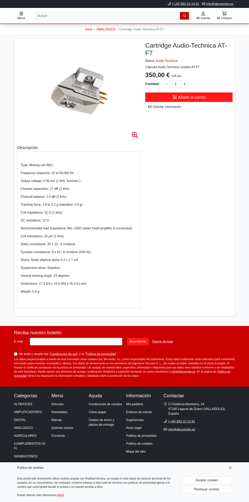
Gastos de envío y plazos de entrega (101, 422)
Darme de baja (162, 341)
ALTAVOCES (23, 404)
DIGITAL (20, 420)
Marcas (56, 420)
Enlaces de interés (139, 412)
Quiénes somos (62, 428)
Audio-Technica (166, 61)
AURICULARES (25, 436)
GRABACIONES (25, 456)
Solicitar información (164, 107)
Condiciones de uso (64, 354)
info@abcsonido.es (218, 4)
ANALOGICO (23, 428)
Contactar (58, 436)
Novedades (59, 412)
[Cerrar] (230, 468)
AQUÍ (60, 495)
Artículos (57, 404)
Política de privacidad (101, 354)
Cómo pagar (97, 412)
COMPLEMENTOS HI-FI (30, 446)
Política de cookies (139, 443)
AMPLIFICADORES (28, 412)
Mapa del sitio (136, 451)
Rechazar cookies (206, 489)
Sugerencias (135, 420)
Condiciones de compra (105, 404)
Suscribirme (138, 341)
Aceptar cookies (207, 480)
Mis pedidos (134, 404)
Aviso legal (133, 428)
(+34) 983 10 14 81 (183, 4)
